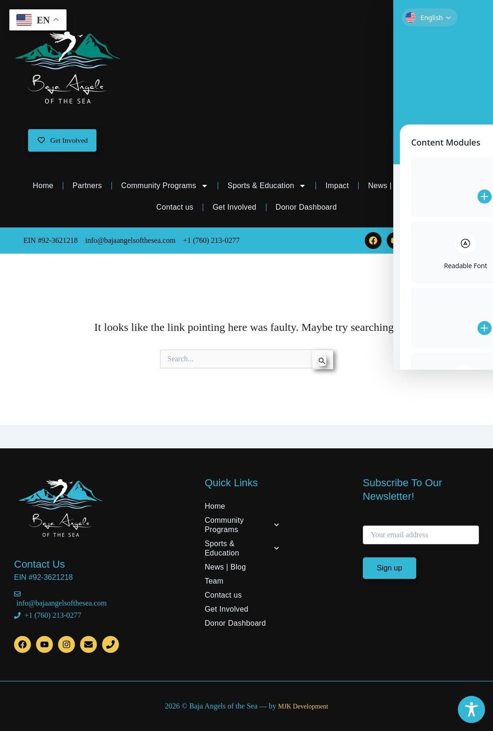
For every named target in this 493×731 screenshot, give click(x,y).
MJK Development (303, 706)
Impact (337, 187)
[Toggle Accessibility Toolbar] (471, 709)
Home (43, 187)
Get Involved (234, 209)
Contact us (174, 209)
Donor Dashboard (306, 209)
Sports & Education (267, 187)
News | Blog (388, 187)
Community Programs (164, 187)
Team (444, 187)
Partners (87, 187)
